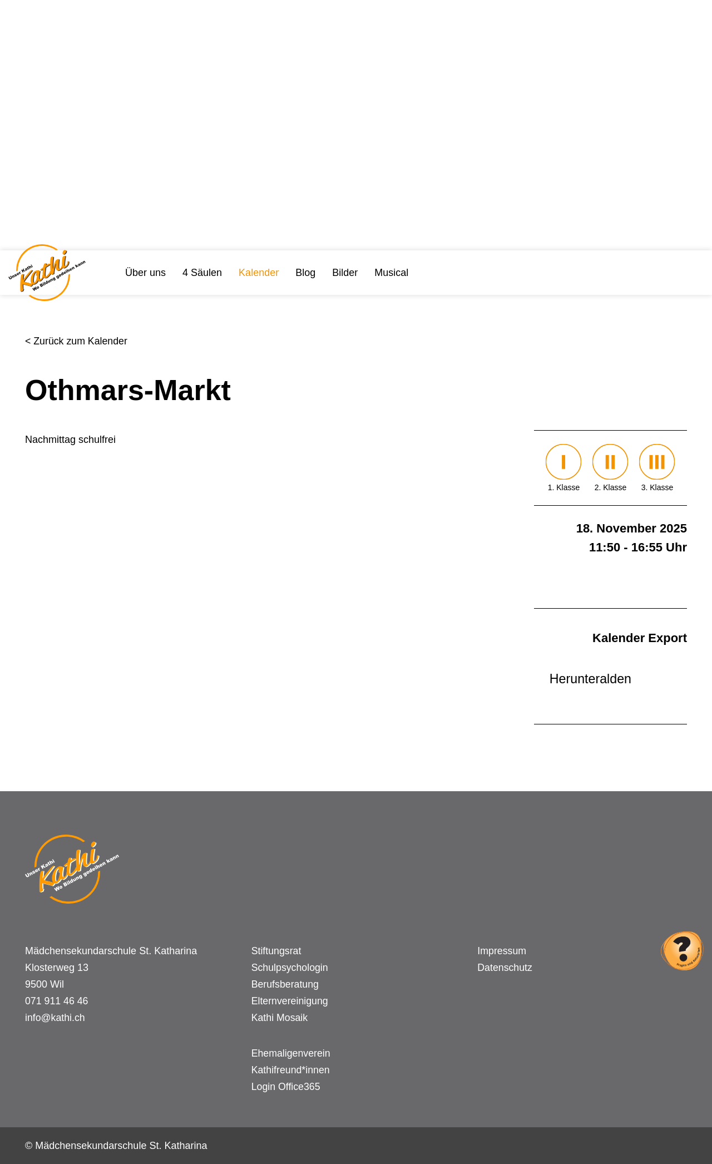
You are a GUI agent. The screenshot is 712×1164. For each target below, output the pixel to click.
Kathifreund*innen (291, 1070)
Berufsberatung (285, 984)
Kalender (259, 272)
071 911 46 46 (57, 1001)
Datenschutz (505, 967)
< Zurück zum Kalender (77, 341)
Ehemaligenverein (291, 1053)
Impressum (502, 950)
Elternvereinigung (290, 1001)
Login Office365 (286, 1086)
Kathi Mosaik (280, 1017)
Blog (305, 272)
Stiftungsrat (276, 950)
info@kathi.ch (55, 1017)
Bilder (345, 272)
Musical (391, 272)
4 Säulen (202, 272)
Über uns (145, 272)
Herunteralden (589, 678)
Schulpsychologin (290, 967)
